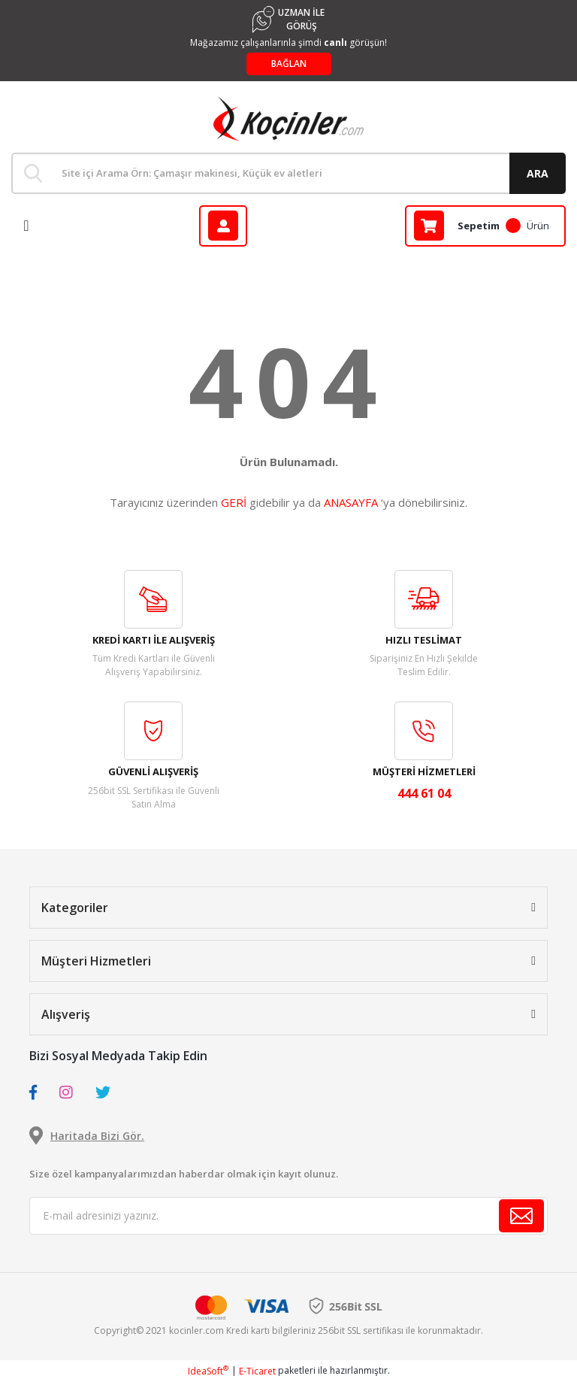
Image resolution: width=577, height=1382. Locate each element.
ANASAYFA (351, 502)
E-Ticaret (257, 1371)
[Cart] (485, 226)
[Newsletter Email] (288, 1216)
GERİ (233, 502)
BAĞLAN (289, 63)
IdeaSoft (208, 1371)
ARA (537, 173)
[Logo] (288, 118)
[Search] (288, 173)
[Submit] (521, 1215)
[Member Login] (223, 226)
